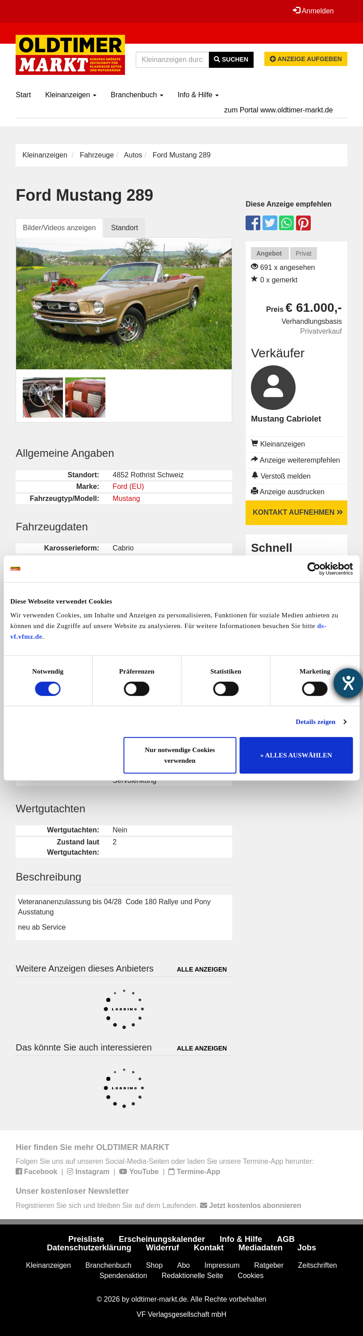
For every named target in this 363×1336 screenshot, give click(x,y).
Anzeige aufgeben (306, 58)
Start (23, 95)
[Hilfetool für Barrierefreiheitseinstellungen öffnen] (348, 683)
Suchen (231, 59)
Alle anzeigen (202, 969)
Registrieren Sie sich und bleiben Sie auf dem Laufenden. (158, 1205)
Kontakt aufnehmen (298, 512)
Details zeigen (315, 721)
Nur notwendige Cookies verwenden (180, 755)
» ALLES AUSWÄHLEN (296, 755)
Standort (124, 228)
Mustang (126, 498)
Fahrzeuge (97, 155)
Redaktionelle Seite (192, 1275)
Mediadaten (260, 1247)
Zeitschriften (317, 1265)
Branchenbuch (137, 95)
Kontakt (209, 1247)
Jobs (306, 1247)
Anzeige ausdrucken (288, 492)
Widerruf (162, 1247)
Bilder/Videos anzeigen (59, 228)
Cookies (250, 1275)
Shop (154, 1265)
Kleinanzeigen (70, 95)
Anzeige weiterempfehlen (295, 460)
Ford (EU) (128, 486)
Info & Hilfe (198, 95)
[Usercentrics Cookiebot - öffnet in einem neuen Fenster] (314, 568)
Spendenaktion (123, 1275)
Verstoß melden (281, 476)
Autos (133, 155)
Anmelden (313, 11)
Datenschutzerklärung (89, 1247)
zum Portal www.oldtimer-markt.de (278, 110)
